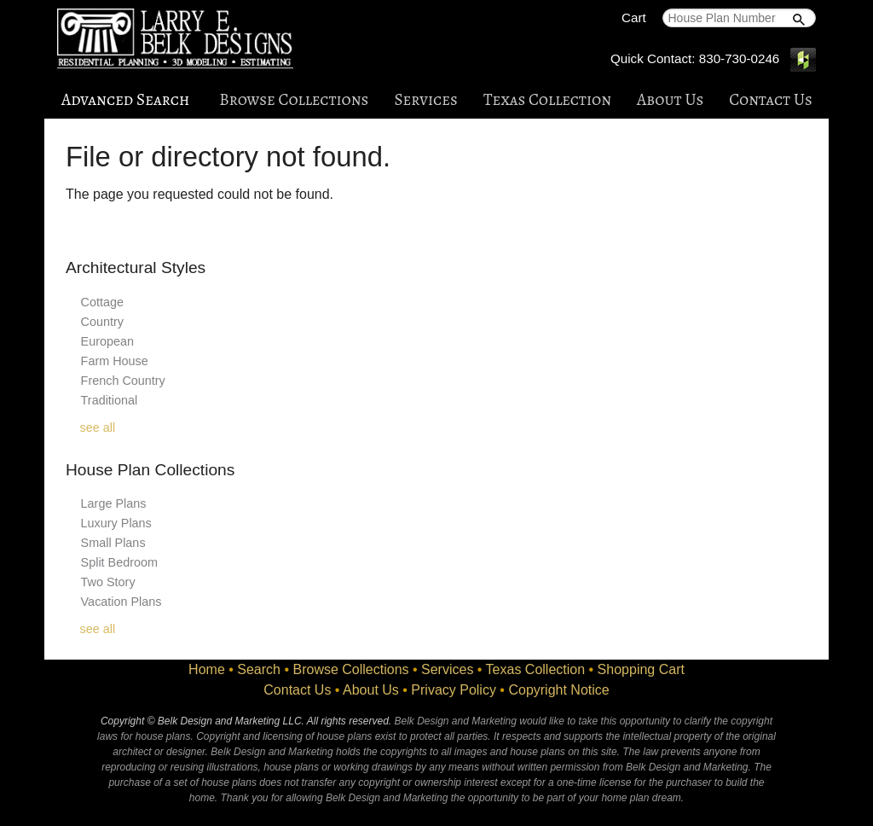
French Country (123, 380)
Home (206, 669)
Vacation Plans (121, 601)
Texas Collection (547, 99)
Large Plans (114, 503)
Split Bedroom (119, 562)
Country (102, 322)
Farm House (114, 361)
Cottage (102, 302)
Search (258, 669)
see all (98, 427)
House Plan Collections (150, 470)
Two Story (108, 582)
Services (425, 99)
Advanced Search (125, 99)
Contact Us (770, 99)
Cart (634, 17)
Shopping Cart (641, 669)
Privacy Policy (453, 690)
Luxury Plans (116, 523)
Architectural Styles (135, 267)
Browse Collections (293, 99)
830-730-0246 (739, 58)
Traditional (109, 400)
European (107, 341)
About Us (670, 99)
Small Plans (113, 543)
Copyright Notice (558, 690)
